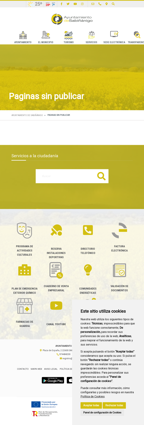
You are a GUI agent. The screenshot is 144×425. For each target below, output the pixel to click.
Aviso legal (51, 369)
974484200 (63, 354)
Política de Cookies (93, 396)
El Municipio (45, 37)
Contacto (23, 369)
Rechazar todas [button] (114, 405)
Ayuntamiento (22, 37)
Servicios (91, 37)
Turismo (69, 37)
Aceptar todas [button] (91, 405)
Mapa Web (36, 369)
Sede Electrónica (114, 37)
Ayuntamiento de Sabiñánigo (27, 115)
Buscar (101, 176)
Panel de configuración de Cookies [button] (102, 412)
